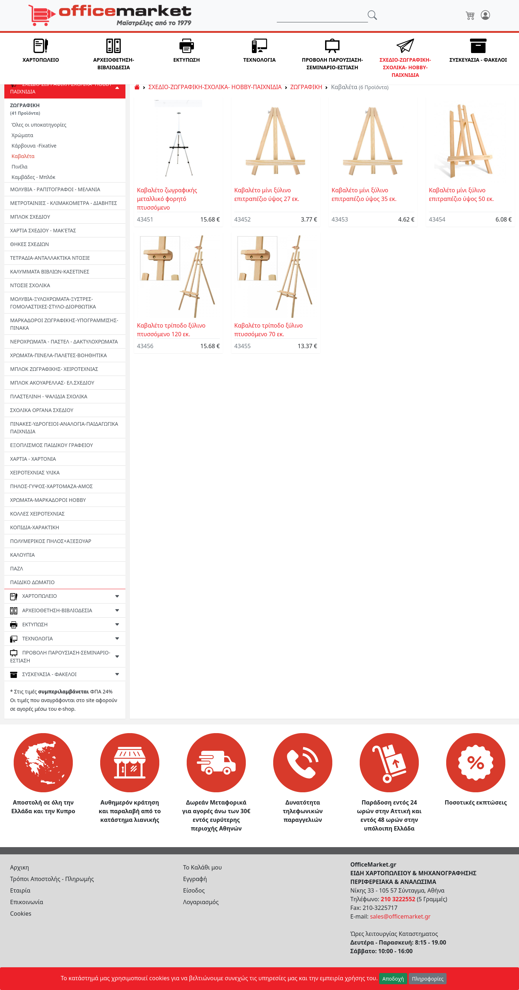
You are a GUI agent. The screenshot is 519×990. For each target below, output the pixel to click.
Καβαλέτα (23, 156)
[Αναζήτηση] (322, 15)
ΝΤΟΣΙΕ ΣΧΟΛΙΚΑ (30, 285)
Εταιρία (20, 890)
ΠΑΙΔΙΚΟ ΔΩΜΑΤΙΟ (32, 582)
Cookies (20, 913)
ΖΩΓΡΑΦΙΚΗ (25, 109)
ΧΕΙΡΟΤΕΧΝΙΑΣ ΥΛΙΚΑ (34, 472)
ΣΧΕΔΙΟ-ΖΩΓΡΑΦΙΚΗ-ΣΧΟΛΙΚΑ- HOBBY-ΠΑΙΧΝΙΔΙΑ (215, 87)
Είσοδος (194, 890)
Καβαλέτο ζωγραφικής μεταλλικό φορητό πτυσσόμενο (167, 198)
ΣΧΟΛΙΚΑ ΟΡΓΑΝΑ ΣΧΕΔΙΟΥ (41, 410)
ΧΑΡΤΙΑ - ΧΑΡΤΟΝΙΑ (33, 458)
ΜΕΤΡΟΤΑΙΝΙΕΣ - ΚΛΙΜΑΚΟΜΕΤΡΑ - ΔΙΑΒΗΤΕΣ (63, 203)
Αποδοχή (393, 978)
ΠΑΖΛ (16, 568)
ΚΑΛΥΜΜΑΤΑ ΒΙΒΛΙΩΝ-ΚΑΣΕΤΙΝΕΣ (49, 271)
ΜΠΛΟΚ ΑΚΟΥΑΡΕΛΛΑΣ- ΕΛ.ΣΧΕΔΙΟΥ (52, 382)
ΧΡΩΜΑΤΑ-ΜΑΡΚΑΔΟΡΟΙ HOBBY (48, 499)
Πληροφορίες (428, 978)
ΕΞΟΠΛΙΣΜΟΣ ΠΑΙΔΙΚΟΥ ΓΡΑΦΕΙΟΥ (51, 445)
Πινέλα (19, 166)
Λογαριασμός (201, 902)
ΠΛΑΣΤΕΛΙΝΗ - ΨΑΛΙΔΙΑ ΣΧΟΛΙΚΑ (48, 396)
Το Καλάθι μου (202, 867)
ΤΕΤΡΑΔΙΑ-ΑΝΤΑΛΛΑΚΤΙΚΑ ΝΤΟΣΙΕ (50, 257)
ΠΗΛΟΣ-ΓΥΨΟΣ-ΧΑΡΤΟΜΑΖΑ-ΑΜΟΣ (51, 486)
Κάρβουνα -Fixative (34, 145)
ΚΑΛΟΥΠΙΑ (22, 554)
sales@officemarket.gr (400, 916)
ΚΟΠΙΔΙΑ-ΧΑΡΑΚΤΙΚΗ (34, 527)
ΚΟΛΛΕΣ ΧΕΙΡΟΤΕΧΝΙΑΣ (37, 513)
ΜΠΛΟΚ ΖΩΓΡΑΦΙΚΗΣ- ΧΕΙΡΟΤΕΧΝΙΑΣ (54, 368)
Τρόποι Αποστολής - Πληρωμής (52, 879)
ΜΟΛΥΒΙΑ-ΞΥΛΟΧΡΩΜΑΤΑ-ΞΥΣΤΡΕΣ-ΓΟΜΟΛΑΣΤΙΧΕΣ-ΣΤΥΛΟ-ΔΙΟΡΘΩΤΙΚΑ (53, 302)
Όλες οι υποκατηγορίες (39, 124)
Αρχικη (19, 867)
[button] (40, 58)
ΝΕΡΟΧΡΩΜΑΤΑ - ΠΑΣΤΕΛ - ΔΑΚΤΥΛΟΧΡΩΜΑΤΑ (64, 341)
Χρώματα (22, 135)
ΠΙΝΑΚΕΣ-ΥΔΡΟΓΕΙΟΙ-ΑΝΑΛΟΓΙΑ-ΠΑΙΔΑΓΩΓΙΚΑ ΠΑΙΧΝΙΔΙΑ (64, 427)
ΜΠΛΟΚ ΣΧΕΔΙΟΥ (30, 216)
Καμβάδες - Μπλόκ (34, 177)
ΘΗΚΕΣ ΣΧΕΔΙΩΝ (29, 244)
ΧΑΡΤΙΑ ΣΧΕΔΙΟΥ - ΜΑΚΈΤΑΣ (43, 230)
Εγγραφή (195, 879)
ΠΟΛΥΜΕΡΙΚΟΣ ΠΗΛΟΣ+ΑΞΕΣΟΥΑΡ (50, 541)
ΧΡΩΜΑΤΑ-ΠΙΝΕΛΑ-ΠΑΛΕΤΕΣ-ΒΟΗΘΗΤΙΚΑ (58, 355)
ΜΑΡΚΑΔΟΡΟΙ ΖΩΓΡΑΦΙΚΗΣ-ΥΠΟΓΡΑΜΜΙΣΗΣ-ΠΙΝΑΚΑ (64, 324)
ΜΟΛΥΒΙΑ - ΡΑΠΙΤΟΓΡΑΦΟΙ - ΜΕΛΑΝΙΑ (55, 189)
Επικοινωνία (26, 902)
